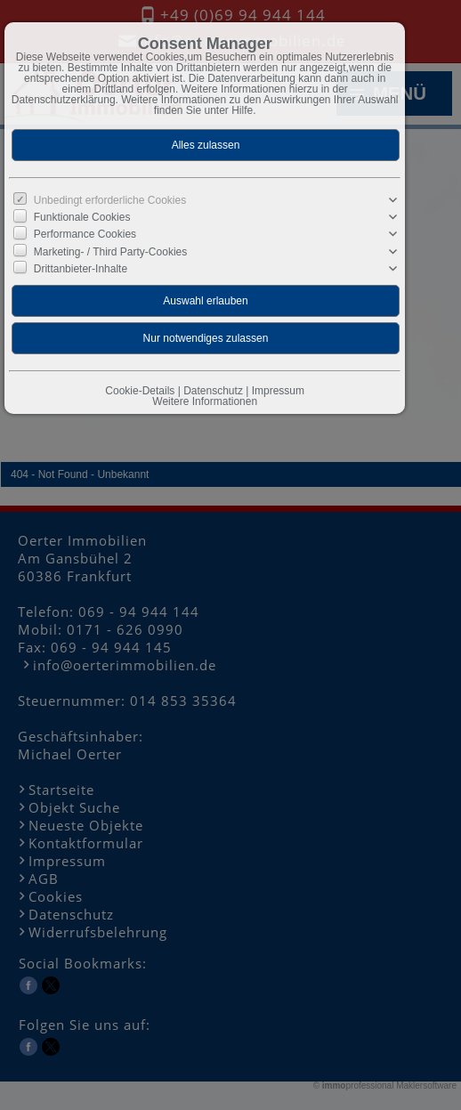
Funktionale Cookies (82, 217)
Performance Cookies (85, 234)
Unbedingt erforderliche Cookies (110, 200)
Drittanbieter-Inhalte (80, 268)
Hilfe (242, 110)
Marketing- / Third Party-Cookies (111, 251)
